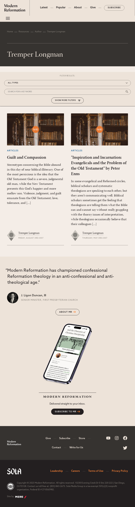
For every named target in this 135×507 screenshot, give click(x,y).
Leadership (56, 471)
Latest (44, 7)
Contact (56, 447)
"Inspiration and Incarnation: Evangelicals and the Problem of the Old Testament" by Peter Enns (98, 166)
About (78, 7)
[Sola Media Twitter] (125, 447)
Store (82, 438)
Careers (75, 471)
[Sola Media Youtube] (108, 438)
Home (10, 32)
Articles (12, 151)
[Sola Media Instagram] (117, 438)
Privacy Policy (120, 471)
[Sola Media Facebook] (125, 438)
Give (93, 7)
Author (38, 32)
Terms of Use (95, 471)
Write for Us (76, 447)
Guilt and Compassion (26, 158)
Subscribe (114, 8)
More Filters (69, 100)
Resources (24, 32)
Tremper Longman (29, 233)
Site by (17, 497)
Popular (61, 7)
